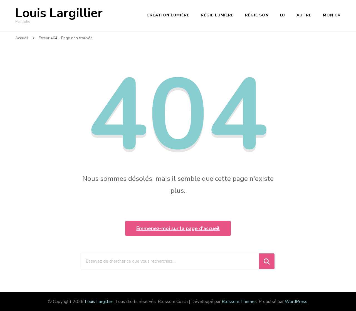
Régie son (257, 15)
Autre (304, 15)
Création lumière (168, 15)
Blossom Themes (239, 301)
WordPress (296, 301)
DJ (282, 15)
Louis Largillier (59, 13)
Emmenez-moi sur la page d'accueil (178, 228)
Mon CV (332, 15)
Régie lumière (217, 15)
